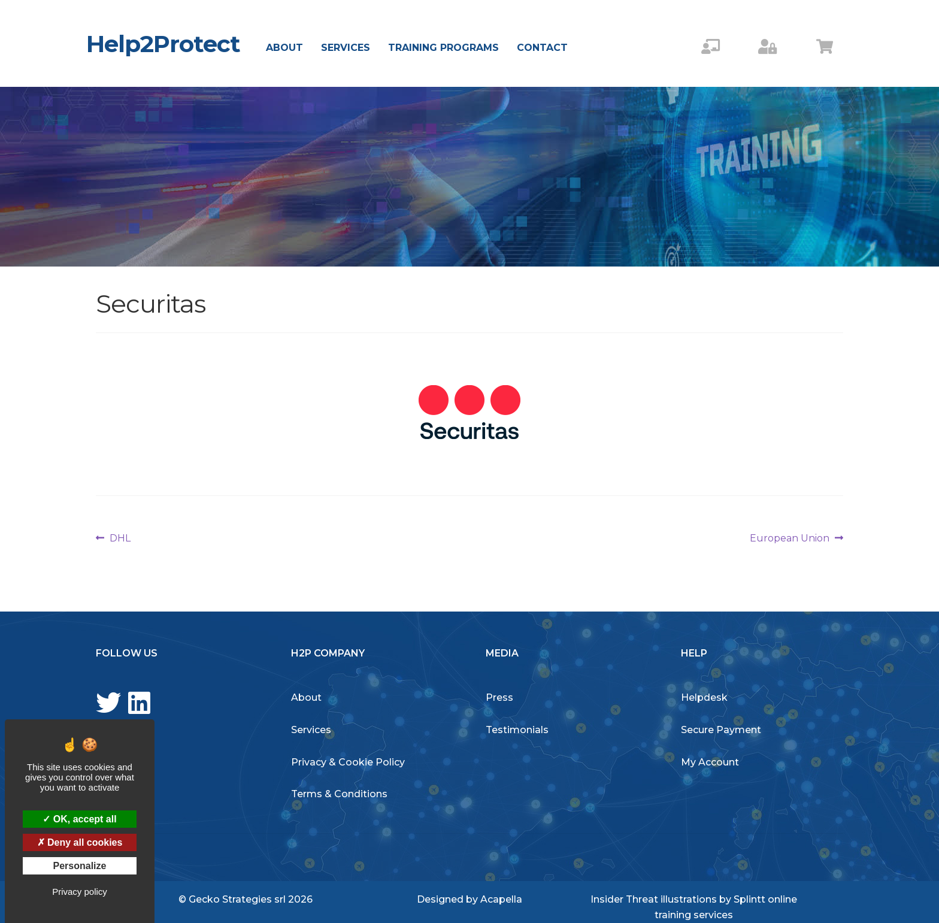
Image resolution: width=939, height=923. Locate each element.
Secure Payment (721, 730)
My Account (710, 762)
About (284, 47)
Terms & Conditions (339, 794)
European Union (789, 538)
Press (499, 697)
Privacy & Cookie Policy (348, 762)
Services (345, 47)
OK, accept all (79, 819)
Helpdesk (704, 697)
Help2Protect (163, 43)
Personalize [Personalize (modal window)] (80, 866)
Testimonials (517, 730)
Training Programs (443, 47)
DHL (120, 538)
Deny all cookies (80, 842)
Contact (542, 47)
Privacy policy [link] (79, 891)
